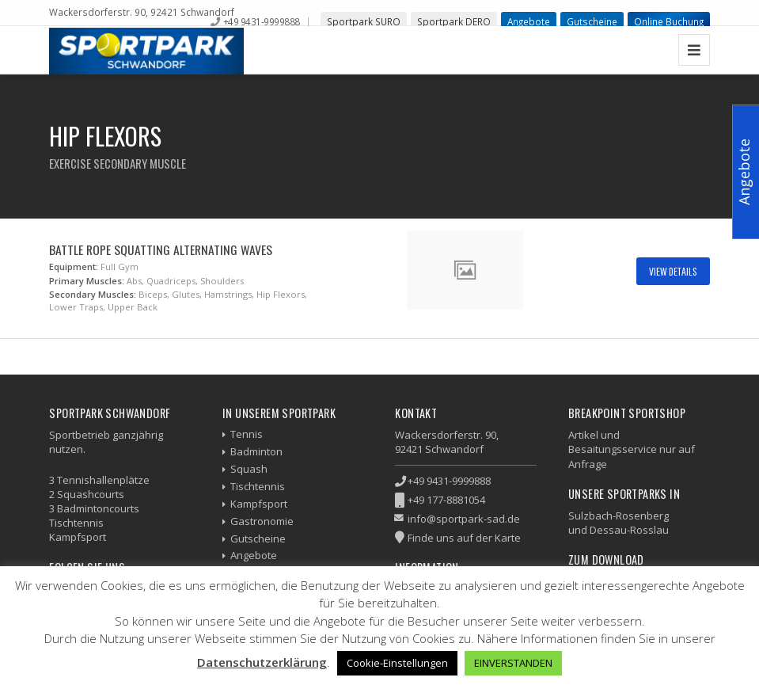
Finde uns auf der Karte (464, 538)
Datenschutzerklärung (262, 662)
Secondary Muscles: (92, 294)
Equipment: (73, 266)
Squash (249, 469)
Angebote (528, 21)
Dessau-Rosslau (629, 530)
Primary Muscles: (86, 281)
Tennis (246, 434)
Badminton (256, 451)
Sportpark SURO (363, 21)
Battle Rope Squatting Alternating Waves (160, 249)
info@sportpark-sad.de (464, 519)
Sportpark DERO (454, 21)
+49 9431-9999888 (261, 21)
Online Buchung (669, 21)
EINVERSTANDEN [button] (513, 663)
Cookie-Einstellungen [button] (397, 663)
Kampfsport (258, 504)
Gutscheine (592, 21)
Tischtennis (257, 486)
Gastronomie (262, 521)
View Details (673, 271)
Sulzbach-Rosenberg (618, 515)
